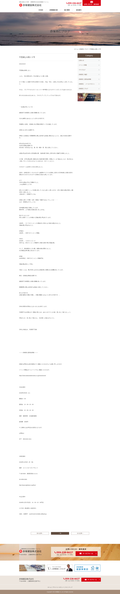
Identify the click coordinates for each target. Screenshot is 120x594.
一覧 (60, 533)
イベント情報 (83, 65)
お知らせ (81, 60)
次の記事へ (80, 533)
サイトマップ (68, 587)
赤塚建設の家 (53, 10)
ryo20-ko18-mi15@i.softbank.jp (37, 514)
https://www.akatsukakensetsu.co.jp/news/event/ (32, 375)
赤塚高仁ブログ (83, 88)
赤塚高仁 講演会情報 (85, 79)
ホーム (41, 10)
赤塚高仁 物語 (83, 74)
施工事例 (67, 10)
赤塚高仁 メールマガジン (87, 84)
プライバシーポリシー (58, 587)
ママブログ (82, 70)
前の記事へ (40, 533)
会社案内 (79, 10)
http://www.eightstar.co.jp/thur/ (27, 485)
